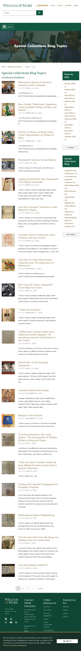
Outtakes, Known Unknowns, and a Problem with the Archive (36, 236)
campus (69, 211)
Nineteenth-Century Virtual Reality (37, 160)
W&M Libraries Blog (14, 67)
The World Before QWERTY (33, 565)
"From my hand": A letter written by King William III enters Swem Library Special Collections (37, 465)
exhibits (69, 203)
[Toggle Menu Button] (3, 27)
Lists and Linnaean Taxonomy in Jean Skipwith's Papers (37, 209)
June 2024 (70, 95)
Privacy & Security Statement (14, 645)
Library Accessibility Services (48, 624)
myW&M (68, 5)
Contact (60, 5)
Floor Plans (47, 610)
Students (66, 607)
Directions (47, 607)
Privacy (46, 619)
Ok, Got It (67, 641)
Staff (68, 214)
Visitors (65, 617)
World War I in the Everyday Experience (33, 364)
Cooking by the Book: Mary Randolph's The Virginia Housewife (38, 181)
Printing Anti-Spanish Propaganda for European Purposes (38, 486)
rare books (71, 176)
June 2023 (70, 113)
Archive (71, 147)
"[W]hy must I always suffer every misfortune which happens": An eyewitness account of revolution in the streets (36, 336)
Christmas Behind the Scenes (33, 390)
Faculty (65, 610)
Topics (27, 67)
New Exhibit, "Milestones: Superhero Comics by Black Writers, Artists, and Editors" (37, 107)
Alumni (65, 613)
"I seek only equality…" (30, 309)
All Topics (71, 234)
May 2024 (70, 98)
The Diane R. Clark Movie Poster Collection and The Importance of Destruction (36, 262)
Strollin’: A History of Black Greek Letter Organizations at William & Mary (36, 135)
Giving (76, 5)
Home (4, 67)
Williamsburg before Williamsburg (36, 515)
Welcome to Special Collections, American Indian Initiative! (35, 84)
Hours (53, 5)
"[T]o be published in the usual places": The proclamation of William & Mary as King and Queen (37, 437)
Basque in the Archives (30, 415)
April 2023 (70, 116)
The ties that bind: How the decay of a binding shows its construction (38, 539)
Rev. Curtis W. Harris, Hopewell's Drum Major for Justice (35, 286)
